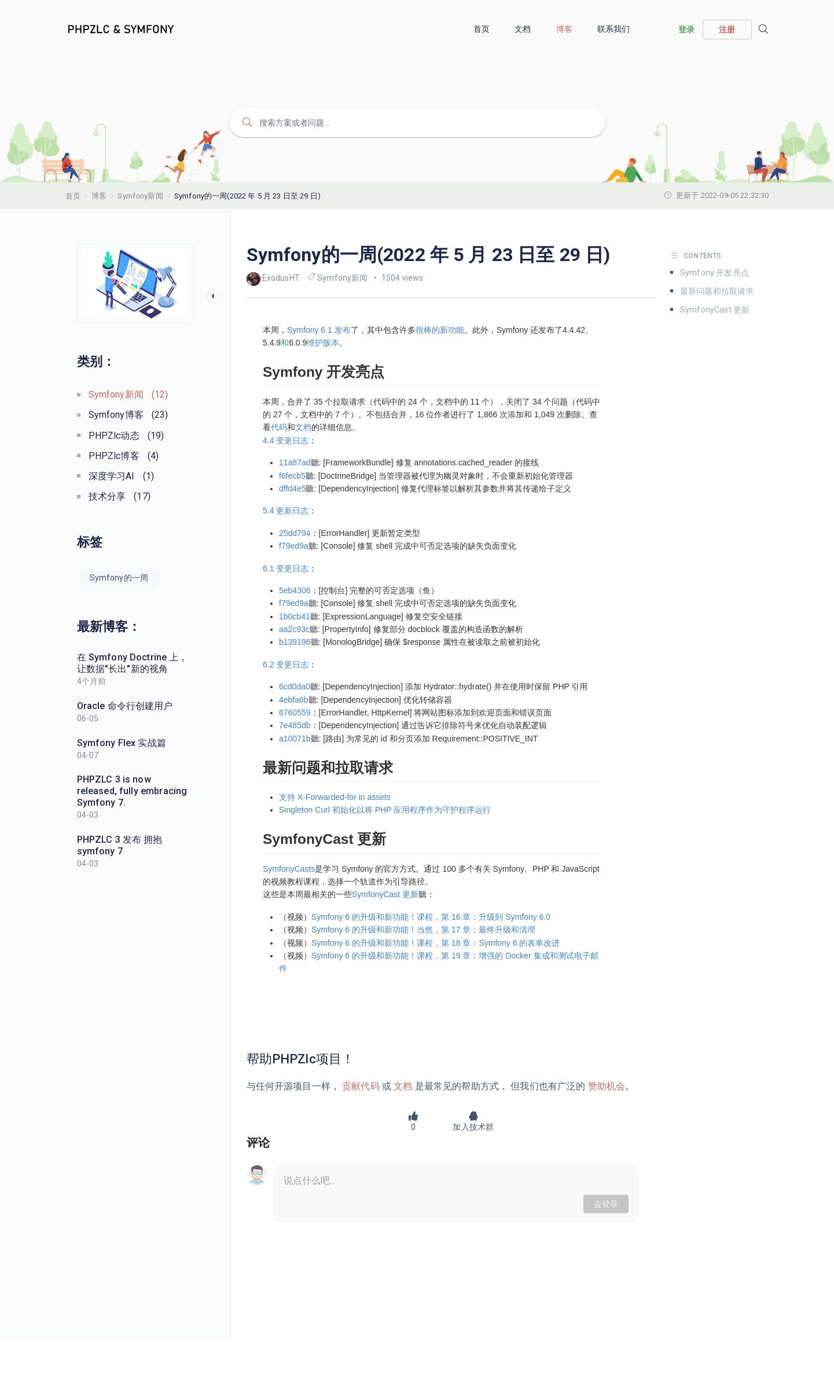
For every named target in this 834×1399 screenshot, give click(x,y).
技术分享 (119, 496)
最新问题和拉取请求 (717, 291)
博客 (565, 29)
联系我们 (614, 29)
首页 (482, 29)
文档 (523, 29)
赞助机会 (606, 1086)
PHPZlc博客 (124, 455)
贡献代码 (361, 1086)
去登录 (606, 1204)
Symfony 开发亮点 (714, 272)
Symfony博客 (128, 414)
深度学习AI (122, 476)
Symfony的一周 (119, 577)
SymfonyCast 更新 (715, 309)
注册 (727, 29)
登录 (686, 29)
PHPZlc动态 (126, 435)
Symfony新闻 (140, 196)
